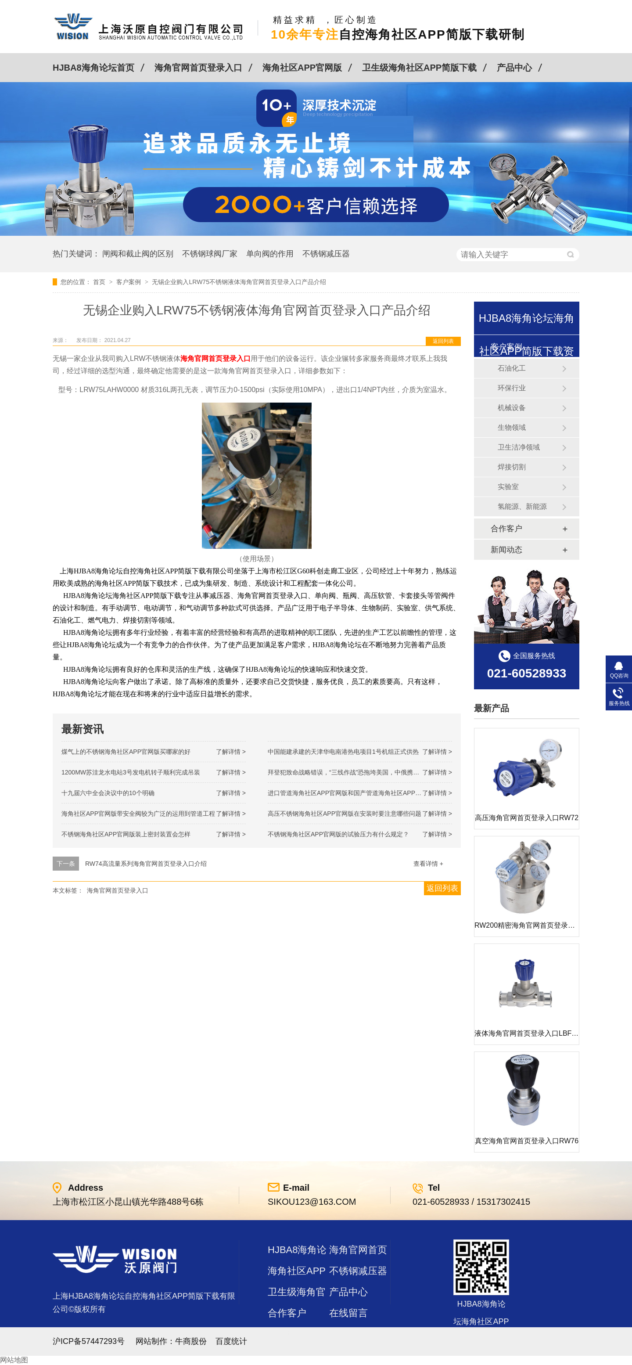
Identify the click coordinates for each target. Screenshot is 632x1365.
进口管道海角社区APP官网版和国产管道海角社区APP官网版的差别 (360, 792)
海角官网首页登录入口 (198, 67)
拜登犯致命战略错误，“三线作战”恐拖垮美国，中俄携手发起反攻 (356, 772)
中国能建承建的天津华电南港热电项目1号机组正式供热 (343, 751)
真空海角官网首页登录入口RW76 (526, 1141)
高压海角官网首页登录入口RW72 (526, 817)
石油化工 (512, 368)
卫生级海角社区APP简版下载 (419, 67)
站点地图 (287, 1334)
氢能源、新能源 (522, 506)
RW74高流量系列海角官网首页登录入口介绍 (146, 863)
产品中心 (514, 67)
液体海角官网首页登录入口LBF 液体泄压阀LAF (547, 1033)
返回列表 (443, 341)
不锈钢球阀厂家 (209, 253)
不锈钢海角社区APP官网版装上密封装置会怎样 (125, 834)
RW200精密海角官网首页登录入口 (528, 925)
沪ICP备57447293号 (89, 1341)
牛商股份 (191, 1341)
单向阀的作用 (270, 253)
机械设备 (512, 407)
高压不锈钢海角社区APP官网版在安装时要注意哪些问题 (344, 813)
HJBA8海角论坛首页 (93, 67)
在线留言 (348, 1312)
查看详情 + (428, 863)
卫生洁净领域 (519, 447)
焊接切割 (512, 467)
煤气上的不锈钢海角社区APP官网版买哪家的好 (125, 751)
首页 (100, 281)
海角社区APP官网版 (302, 67)
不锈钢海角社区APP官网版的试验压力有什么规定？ (338, 834)
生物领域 (512, 427)
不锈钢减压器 (326, 253)
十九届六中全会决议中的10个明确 (107, 792)
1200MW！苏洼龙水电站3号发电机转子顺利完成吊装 (130, 772)
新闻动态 (506, 549)
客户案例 (129, 281)
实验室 (508, 486)
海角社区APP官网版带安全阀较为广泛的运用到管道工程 (138, 813)
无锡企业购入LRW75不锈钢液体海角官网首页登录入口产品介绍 (239, 281)
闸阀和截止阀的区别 (137, 253)
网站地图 (14, 1360)
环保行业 (512, 388)
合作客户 (506, 528)
